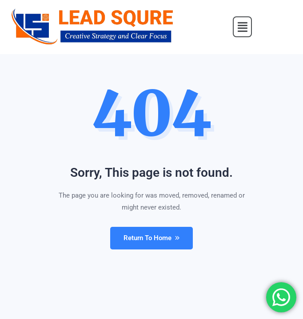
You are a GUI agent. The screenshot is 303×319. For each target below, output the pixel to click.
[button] (242, 27)
